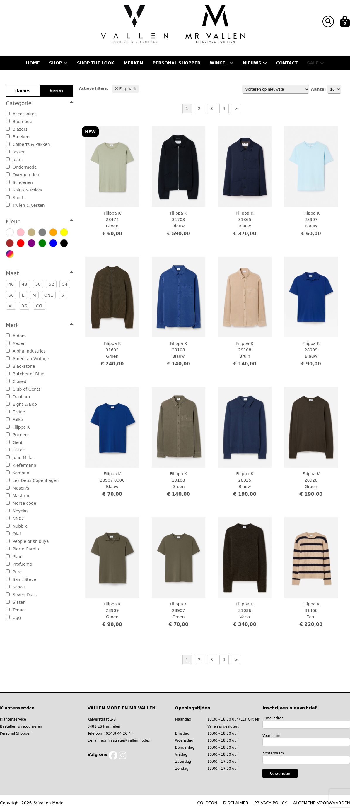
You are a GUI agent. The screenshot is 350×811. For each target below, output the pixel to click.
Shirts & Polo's (24, 190)
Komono (17, 472)
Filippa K (18, 427)
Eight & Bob (21, 404)
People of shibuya (27, 541)
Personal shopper (177, 63)
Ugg (13, 617)
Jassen (16, 152)
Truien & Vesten (25, 205)
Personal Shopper (15, 733)
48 (24, 284)
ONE (48, 295)
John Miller (20, 457)
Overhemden (22, 174)
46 (11, 284)
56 (11, 295)
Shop (58, 63)
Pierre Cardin (22, 549)
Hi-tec (15, 450)
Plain (14, 556)
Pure (14, 571)
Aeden (15, 343)
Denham (18, 396)
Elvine (15, 412)
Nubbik (16, 526)
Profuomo (19, 564)
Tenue (15, 610)
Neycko (17, 511)
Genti (15, 442)
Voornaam (271, 736)
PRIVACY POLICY (270, 802)
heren (56, 90)
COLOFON (207, 802)
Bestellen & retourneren (21, 726)
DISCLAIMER (235, 802)
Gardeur (17, 434)
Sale (315, 63)
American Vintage (27, 358)
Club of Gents (23, 389)
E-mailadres (272, 718)
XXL (39, 306)
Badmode (19, 121)
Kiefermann (21, 465)
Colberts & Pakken (28, 144)
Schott (16, 587)
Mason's (17, 488)
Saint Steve (21, 579)
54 (64, 284)
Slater (15, 602)
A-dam (16, 335)
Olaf (13, 533)
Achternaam (273, 753)
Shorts (16, 197)
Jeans (15, 159)
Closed (16, 381)
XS (24, 306)
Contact (287, 63)
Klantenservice (13, 719)
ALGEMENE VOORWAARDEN (321, 802)
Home (33, 63)
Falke (14, 419)
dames (22, 90)
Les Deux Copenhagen (32, 480)
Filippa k (125, 88)
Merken (133, 63)
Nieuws (255, 63)
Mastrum (18, 495)
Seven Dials (21, 594)
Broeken (17, 136)
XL (10, 306)
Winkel (221, 63)
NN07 (15, 518)
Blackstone (20, 366)
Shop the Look (96, 63)
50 (38, 284)
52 (51, 284)
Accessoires (21, 114)
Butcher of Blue (25, 374)
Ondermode (21, 167)
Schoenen (19, 182)
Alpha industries (26, 351)
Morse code (21, 503)
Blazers (17, 129)
